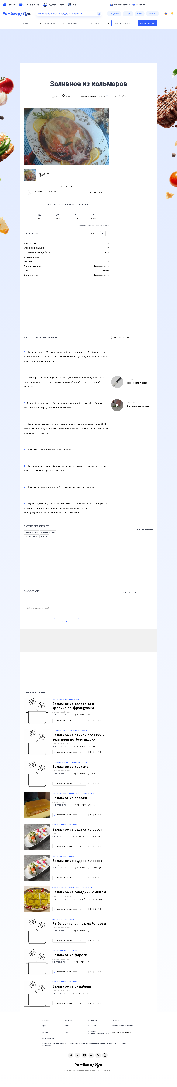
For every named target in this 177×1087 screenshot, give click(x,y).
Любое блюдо (54, 23)
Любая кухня (76, 23)
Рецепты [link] (45, 1020)
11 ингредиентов (61, 715)
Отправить (66, 622)
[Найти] (99, 13)
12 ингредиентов (61, 868)
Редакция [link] (92, 1020)
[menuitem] (9, 5)
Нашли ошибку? (145, 529)
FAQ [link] (66, 1032)
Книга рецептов (120, 4)
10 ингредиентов (61, 899)
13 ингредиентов (61, 805)
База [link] (67, 1026)
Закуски (31, 23)
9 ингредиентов (61, 836)
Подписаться (96, 192)
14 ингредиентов (61, 746)
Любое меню (99, 23)
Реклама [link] (92, 1026)
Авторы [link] (68, 1020)
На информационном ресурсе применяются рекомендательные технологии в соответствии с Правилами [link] (85, 1044)
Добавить (138, 4)
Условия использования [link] (123, 1026)
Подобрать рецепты (147, 23)
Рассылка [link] (116, 1020)
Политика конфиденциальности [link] (98, 1032)
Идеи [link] (44, 1026)
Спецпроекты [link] (48, 1038)
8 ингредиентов (61, 962)
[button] (125, 337)
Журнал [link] (45, 1032)
